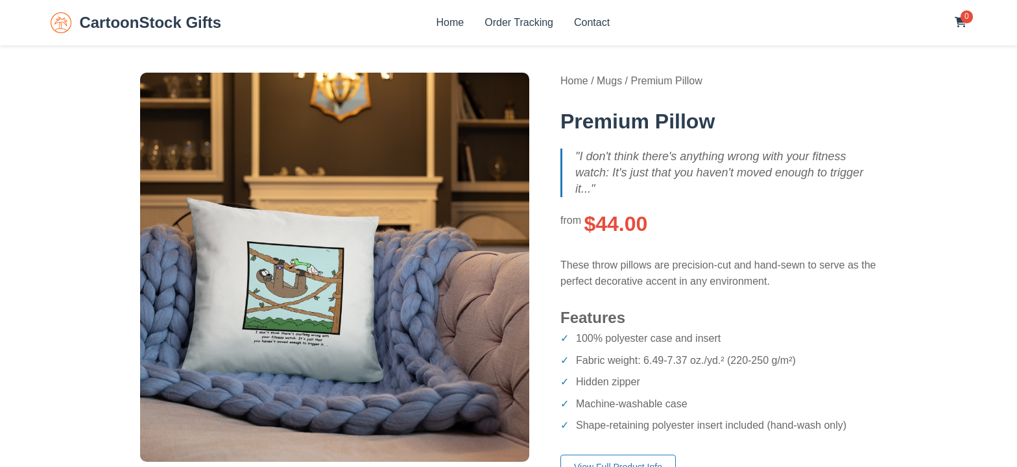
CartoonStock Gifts (136, 22)
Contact (592, 22)
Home (450, 22)
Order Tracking (519, 22)
